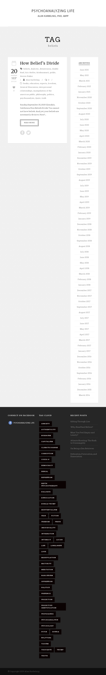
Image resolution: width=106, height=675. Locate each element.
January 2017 (84, 351)
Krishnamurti (43, 73)
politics (50, 95)
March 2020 (84, 141)
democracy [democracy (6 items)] (47, 465)
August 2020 (84, 114)
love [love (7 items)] (43, 551)
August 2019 (84, 180)
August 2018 (84, 246)
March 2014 (84, 395)
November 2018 (84, 230)
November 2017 (84, 296)
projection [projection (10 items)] (46, 599)
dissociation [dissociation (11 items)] (47, 498)
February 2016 (84, 379)
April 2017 (84, 334)
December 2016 (84, 357)
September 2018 (84, 241)
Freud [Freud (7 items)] (58, 522)
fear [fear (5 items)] (43, 516)
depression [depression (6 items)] (46, 477)
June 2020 (84, 125)
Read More (29, 123)
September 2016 (84, 373)
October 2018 (84, 235)
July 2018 (84, 252)
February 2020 (84, 147)
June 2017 (84, 323)
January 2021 (84, 92)
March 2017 (84, 340)
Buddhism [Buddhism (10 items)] (46, 435)
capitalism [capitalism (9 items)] (47, 441)
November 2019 (84, 163)
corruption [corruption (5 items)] (47, 453)
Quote (38, 98)
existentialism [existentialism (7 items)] (49, 510)
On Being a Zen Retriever (82, 448)
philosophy (41, 95)
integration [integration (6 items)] (47, 534)
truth (44, 98)
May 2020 (84, 130)
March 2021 (84, 81)
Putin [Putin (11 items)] (44, 632)
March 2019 (84, 208)
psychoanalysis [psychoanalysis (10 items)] (49, 620)
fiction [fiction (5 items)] (55, 516)
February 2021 (84, 86)
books (26, 83)
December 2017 (84, 290)
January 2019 (84, 219)
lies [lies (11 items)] (43, 545)
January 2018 (84, 285)
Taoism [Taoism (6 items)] (45, 644)
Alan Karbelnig (33, 80)
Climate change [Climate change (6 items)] (49, 447)
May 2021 (84, 75)
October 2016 (84, 368)
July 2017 (84, 318)
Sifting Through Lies (80, 421)
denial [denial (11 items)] (44, 471)
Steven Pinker (26, 76)
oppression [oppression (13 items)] (47, 581)
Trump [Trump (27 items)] (60, 650)
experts (43, 83)
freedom (52, 83)
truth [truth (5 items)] (44, 656)
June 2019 (84, 191)
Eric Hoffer (30, 73)
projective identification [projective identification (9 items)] (48, 607)
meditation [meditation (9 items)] (47, 569)
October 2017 (84, 301)
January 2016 (84, 384)
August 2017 (84, 312)
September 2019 (84, 175)
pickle (53, 73)
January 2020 (84, 152)
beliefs (27, 69)
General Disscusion (29, 87)
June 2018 (84, 257)
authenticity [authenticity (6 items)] (48, 429)
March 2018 (84, 274)
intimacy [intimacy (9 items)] (46, 540)
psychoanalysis (27, 98)
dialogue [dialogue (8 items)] (45, 492)
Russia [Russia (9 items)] (55, 632)
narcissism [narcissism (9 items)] (47, 575)
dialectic (35, 69)
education (34, 83)
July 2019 (84, 186)
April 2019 (84, 202)
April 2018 (84, 268)
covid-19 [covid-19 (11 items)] (45, 459)
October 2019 (84, 169)
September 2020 (84, 108)
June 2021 (84, 70)
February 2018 (84, 279)
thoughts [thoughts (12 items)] (46, 650)
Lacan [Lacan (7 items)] (59, 540)
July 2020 (84, 119)
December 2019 (84, 158)
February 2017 (84, 345)
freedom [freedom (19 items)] (45, 522)
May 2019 (84, 197)
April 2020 (84, 136)
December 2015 (84, 390)
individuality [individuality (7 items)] (48, 528)
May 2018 (84, 263)
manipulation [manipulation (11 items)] (48, 557)
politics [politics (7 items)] (45, 587)
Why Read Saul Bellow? (81, 427)
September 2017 (84, 307)
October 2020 (84, 103)
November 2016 (84, 362)
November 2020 (84, 97)
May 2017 (84, 329)
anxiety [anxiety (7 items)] (45, 424)
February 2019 (84, 213)
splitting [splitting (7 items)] (46, 638)
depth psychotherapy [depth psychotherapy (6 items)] (49, 485)
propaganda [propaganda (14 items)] (47, 614)
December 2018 (84, 224)
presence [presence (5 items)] (46, 593)
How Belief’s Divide (39, 63)
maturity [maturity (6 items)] (46, 563)
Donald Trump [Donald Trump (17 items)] (48, 504)
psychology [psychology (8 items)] (47, 626)
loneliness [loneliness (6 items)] (56, 545)
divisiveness (45, 69)
